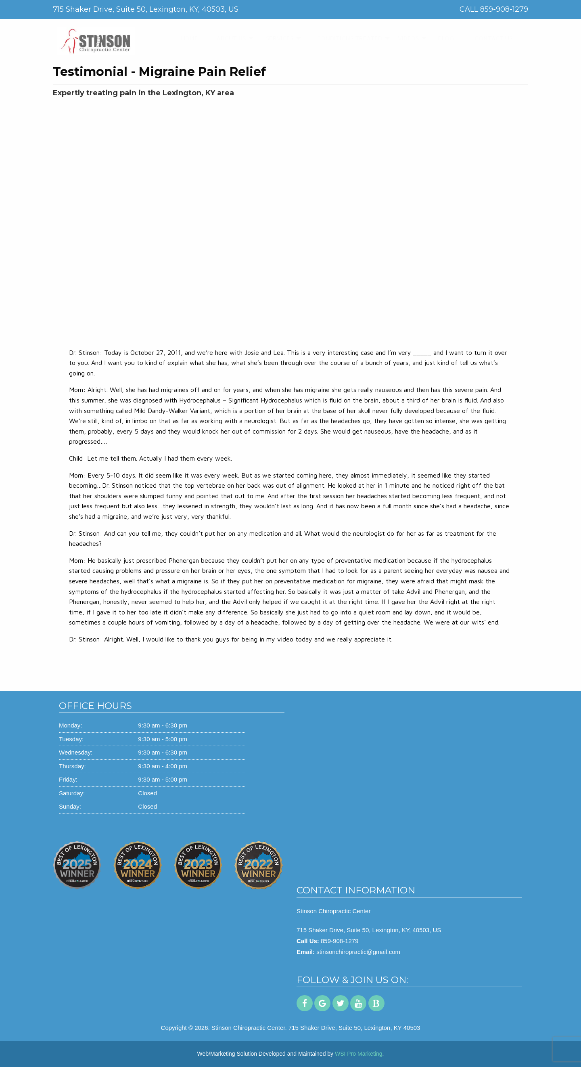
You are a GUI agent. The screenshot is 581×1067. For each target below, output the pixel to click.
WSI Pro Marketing (358, 1053)
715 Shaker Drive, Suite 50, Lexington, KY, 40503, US (369, 930)
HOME (186, 38)
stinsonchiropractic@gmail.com (358, 951)
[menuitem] (187, 38)
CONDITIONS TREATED (341, 38)
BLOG (443, 38)
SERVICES (275, 38)
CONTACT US (489, 38)
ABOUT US (226, 38)
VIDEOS (404, 38)
